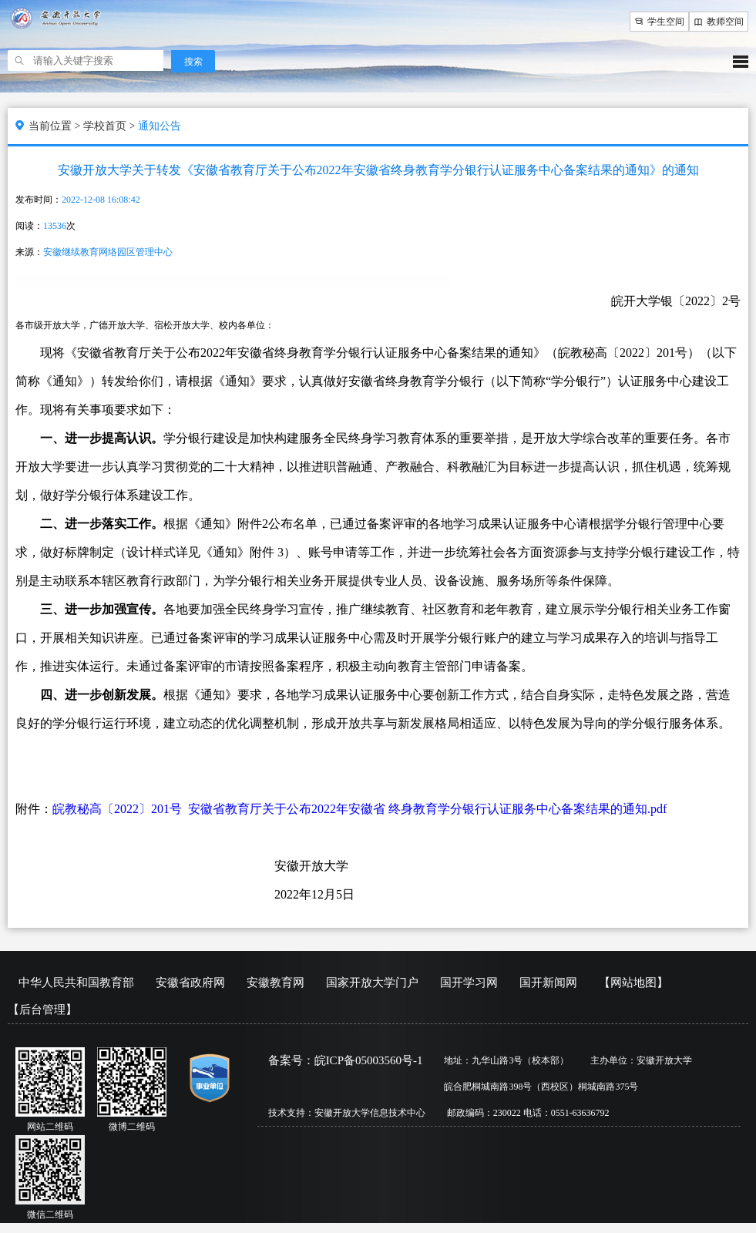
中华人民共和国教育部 (76, 982)
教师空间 (719, 21)
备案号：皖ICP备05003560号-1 (345, 1060)
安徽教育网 (275, 982)
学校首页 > (110, 126)
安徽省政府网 (190, 982)
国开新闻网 (548, 982)
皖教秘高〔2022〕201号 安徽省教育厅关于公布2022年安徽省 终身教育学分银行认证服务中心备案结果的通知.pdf (359, 808)
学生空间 (659, 21)
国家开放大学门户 (372, 982)
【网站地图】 (633, 982)
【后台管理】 (42, 1009)
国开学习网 (469, 982)
